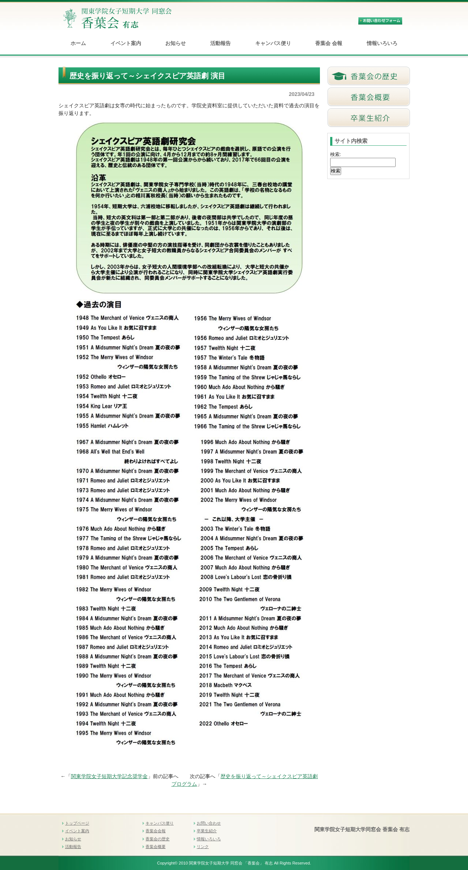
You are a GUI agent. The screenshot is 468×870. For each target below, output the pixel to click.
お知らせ (175, 43)
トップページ (77, 823)
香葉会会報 (156, 831)
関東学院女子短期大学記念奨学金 (109, 776)
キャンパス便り (273, 43)
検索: (335, 154)
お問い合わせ (209, 823)
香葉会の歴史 (158, 839)
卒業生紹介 (207, 831)
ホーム (78, 43)
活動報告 (220, 43)
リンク (203, 846)
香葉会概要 (156, 846)
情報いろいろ (382, 43)
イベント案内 (125, 43)
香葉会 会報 (328, 43)
